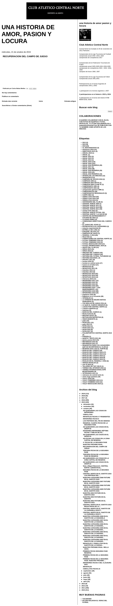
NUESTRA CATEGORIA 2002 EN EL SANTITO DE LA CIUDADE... (95, 540)
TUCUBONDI (86, 599)
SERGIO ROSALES (89, 363)
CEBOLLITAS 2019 (89, 200)
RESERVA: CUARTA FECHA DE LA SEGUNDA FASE (95, 424)
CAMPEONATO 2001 (89, 188)
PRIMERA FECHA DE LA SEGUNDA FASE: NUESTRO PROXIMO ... (95, 559)
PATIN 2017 (86, 331)
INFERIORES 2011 (88, 280)
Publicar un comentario (10, 96)
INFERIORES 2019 (88, 293)
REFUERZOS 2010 (88, 342)
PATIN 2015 (86, 328)
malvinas (85, 310)
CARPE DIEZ (86, 195)
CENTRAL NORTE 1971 (90, 205)
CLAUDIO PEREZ (88, 219)
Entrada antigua (70, 101)
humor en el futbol (88, 265)
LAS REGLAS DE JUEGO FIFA (93, 303)
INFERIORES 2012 (88, 282)
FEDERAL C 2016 (88, 235)
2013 (84, 144)
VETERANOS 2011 (89, 373)
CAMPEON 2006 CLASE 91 (91, 184)
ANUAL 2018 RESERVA (90, 170)
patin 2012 (86, 324)
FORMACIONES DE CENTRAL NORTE (95, 238)
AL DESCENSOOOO (89, 148)
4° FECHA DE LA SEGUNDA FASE (95, 442)
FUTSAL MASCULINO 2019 (92, 244)
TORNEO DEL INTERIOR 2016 (93, 368)
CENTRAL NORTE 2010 (90, 207)
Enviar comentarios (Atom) (22, 105)
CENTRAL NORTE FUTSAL (92, 212)
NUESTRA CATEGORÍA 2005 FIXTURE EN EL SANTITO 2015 (96, 490)
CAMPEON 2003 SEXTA (90, 183)
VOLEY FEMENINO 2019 (91, 380)
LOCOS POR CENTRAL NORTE (93, 307)
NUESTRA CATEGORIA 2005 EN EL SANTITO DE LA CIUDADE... (95, 529)
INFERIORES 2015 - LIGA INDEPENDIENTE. (91, 288)
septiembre (87, 571)
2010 (83, 590)
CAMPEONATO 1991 (89, 186)
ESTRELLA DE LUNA (89, 230)
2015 (84, 146)
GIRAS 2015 (86, 249)
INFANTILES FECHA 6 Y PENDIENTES (96, 416)
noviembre (87, 406)
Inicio (41, 101)
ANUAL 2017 (86, 167)
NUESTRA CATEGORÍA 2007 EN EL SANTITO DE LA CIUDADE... (95, 521)
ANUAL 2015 (86, 162)
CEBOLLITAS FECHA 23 (91, 569)
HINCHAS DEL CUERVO (90, 252)
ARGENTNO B (87, 177)
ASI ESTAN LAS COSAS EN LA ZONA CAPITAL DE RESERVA (96, 439)
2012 (84, 142)
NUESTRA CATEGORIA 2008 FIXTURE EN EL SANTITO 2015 (96, 478)
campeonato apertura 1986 (91, 190)
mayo (85, 579)
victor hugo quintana (89, 377)
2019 (83, 393)
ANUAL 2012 (86, 156)
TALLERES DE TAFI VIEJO (91, 366)
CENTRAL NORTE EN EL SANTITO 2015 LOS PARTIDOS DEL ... (97, 474)
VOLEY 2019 (86, 378)
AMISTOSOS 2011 (88, 151)
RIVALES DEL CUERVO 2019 (92, 359)
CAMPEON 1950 (88, 181)
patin (84, 321)
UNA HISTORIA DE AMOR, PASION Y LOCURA (28, 34)
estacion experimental (90, 228)
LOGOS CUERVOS (89, 308)
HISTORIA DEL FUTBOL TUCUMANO (95, 256)
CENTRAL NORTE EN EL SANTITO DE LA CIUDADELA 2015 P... (96, 509)
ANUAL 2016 (86, 163)
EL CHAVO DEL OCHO (90, 224)
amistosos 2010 (88, 149)
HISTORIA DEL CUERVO (91, 254)
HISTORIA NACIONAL (90, 258)
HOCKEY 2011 (87, 259)
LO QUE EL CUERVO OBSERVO (93, 305)
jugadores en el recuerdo (91, 296)
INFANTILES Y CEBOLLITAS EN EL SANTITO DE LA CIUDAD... (95, 544)
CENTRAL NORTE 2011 (90, 209)
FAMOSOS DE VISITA (90, 233)
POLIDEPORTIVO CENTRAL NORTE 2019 (97, 333)
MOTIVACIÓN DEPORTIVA (91, 317)
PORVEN (85, 336)
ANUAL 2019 (86, 172)
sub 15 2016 (86, 364)
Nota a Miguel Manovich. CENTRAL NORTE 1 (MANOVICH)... (95, 467)
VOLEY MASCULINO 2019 (91, 384)
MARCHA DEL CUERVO (90, 312)
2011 (83, 588)
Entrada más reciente (9, 101)
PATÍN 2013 (86, 326)
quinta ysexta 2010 (89, 340)
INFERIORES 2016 (88, 291)
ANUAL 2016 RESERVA (90, 165)
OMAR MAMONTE (88, 319)
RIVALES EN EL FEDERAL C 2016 (94, 361)
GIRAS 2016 (86, 251)
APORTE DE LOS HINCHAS (92, 176)
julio (85, 575)
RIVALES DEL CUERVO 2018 (92, 357)
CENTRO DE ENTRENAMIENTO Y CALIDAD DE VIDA (94, 216)
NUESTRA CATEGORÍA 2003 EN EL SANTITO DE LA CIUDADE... (95, 536)
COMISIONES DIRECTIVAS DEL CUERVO (97, 221)
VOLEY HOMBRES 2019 (90, 382)
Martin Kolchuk (87, 314)
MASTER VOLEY (88, 315)
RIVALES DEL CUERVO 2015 (92, 354)
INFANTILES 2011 (88, 268)
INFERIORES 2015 (88, 286)
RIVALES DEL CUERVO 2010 (92, 352)
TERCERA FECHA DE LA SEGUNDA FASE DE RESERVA (96, 455)
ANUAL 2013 (86, 158)
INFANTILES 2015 (88, 273)
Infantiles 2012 (87, 270)
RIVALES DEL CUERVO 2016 (92, 356)
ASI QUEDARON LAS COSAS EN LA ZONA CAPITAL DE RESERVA (96, 459)
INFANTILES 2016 (88, 275)
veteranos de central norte (91, 375)
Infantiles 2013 (87, 272)
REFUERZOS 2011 (88, 343)
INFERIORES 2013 (88, 284)
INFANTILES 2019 (88, 277)
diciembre (87, 404)
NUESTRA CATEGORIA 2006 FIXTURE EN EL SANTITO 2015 (96, 486)
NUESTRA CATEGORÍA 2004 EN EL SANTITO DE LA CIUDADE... (95, 532)
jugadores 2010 (87, 294)
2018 (83, 396)
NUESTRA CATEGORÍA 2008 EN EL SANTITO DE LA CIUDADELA (95, 517)
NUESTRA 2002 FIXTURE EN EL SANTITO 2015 (94, 501)
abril (85, 581)
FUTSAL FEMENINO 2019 (91, 242)
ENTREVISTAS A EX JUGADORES (94, 226)
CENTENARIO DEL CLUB (91, 202)
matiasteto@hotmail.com (88, 125)
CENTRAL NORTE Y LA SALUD (93, 214)
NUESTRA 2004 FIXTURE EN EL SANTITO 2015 (94, 494)
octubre (86, 408)
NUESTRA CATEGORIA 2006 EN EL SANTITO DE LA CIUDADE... (95, 525)
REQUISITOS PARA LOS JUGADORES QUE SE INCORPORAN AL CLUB (96, 346)
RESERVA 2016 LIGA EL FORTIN (94, 349)
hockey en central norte (90, 263)
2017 (83, 398)
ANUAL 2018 (86, 169)
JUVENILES (86, 298)
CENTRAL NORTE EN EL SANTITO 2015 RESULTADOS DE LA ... (97, 505)
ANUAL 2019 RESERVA (90, 174)
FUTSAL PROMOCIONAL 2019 (93, 245)
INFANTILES (86, 266)
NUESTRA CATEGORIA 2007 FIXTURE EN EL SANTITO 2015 (96, 482)
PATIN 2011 (86, 322)
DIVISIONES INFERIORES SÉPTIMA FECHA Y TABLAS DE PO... (95, 431)
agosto (86, 573)
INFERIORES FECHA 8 (91, 419)
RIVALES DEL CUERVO (90, 350)
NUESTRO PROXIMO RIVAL (93, 444)
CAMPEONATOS (88, 191)
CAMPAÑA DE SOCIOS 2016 (92, 179)
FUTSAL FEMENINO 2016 (91, 240)
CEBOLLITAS (88, 414)
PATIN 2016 (86, 329)
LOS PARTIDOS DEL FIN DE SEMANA (96, 421)
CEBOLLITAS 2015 (89, 196)
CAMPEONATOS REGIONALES (93, 193)
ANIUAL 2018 (87, 153)
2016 (83, 400)
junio (85, 577)
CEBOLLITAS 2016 (89, 198)
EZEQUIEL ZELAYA (89, 231)
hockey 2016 (86, 261)
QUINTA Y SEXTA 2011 (90, 338)
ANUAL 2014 (86, 160)
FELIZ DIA (86, 237)
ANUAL (85, 155)
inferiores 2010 (87, 279)
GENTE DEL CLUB (89, 247)
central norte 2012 (88, 210)
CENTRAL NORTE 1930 (90, 203)
